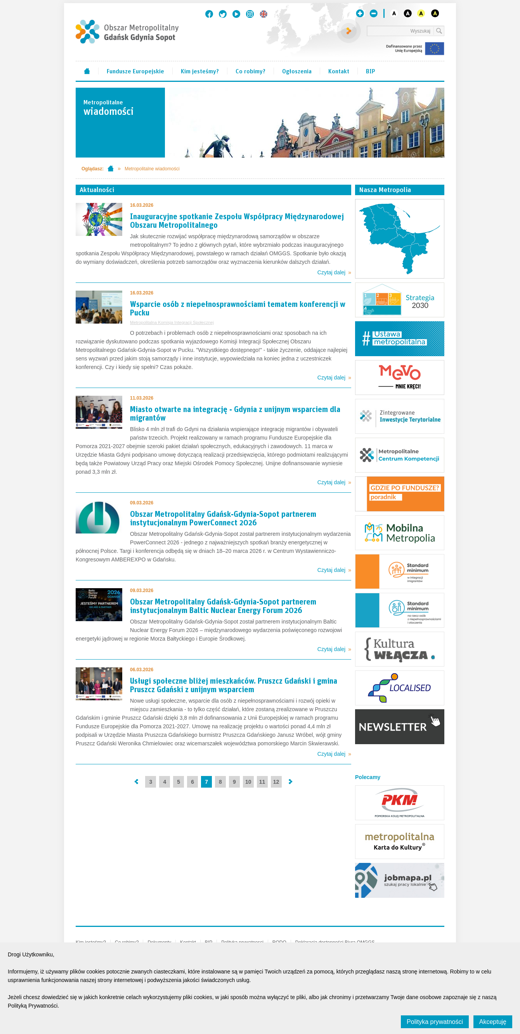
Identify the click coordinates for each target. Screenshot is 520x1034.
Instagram (250, 14)
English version (263, 14)
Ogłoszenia (297, 70)
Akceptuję (492, 1021)
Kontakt (338, 70)
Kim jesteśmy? (200, 70)
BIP (370, 70)
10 (248, 782)
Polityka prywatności (435, 1021)
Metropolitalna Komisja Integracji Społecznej (172, 322)
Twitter (223, 14)
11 (262, 782)
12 (276, 782)
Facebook (209, 14)
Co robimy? (250, 70)
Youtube (236, 14)
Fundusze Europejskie (135, 70)
